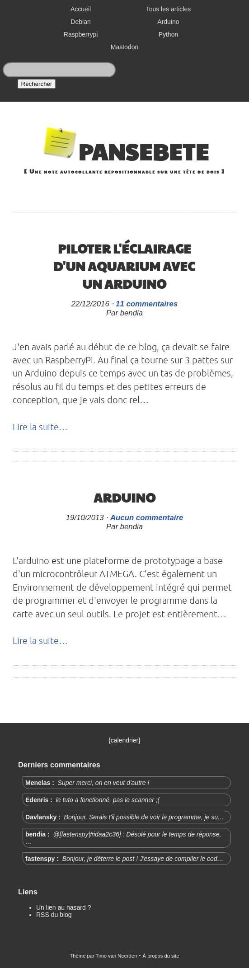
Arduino (168, 21)
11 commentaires (147, 304)
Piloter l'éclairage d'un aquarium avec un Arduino (124, 266)
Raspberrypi (81, 34)
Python (169, 34)
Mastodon (124, 47)
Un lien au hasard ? (63, 907)
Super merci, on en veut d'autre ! (103, 782)
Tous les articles (168, 9)
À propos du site (161, 956)
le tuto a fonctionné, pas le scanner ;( (107, 800)
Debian (80, 21)
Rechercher (36, 83)
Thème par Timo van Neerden (103, 956)
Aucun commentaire (146, 517)
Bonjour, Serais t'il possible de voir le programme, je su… (143, 817)
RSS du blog (54, 914)
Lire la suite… (40, 426)
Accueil (80, 9)
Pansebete (143, 151)
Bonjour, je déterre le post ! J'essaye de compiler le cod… (142, 858)
